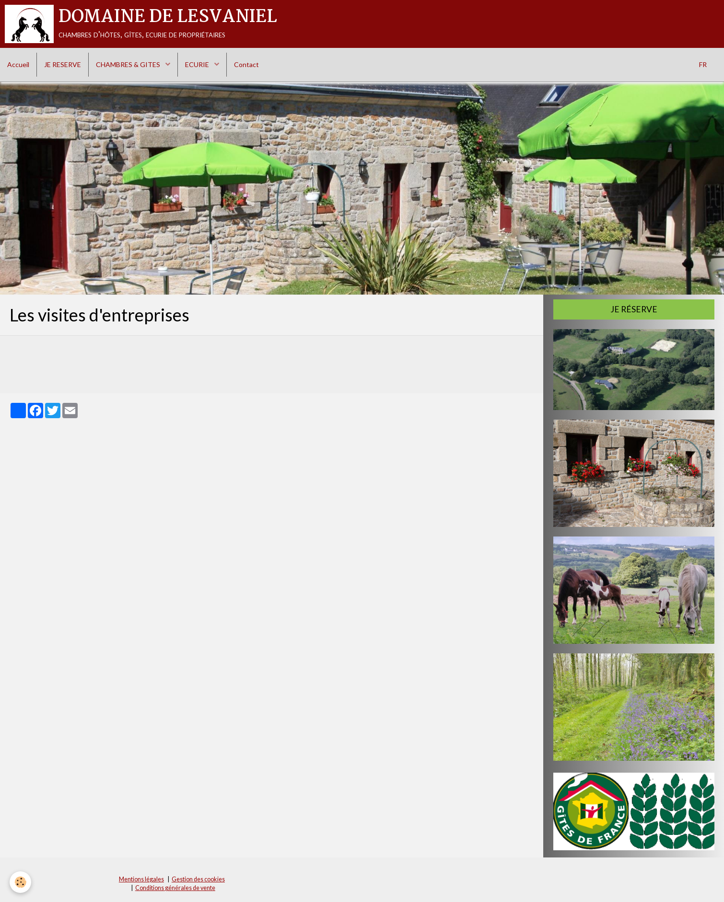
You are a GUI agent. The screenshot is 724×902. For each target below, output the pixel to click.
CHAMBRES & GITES (129, 64)
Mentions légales (141, 879)
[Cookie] (20, 882)
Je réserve (633, 309)
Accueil (18, 64)
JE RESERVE (62, 64)
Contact (246, 64)
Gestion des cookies (198, 879)
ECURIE (197, 64)
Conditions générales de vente (175, 887)
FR (703, 64)
